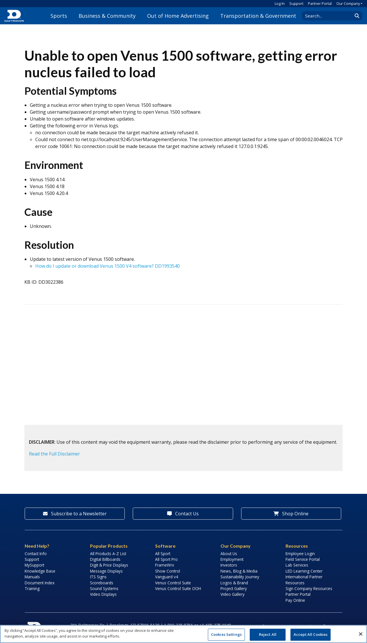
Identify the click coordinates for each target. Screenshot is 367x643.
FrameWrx (164, 565)
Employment (231, 559)
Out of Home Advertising (178, 15)
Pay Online (295, 600)
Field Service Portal (303, 559)
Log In (280, 3)
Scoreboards (101, 582)
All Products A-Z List (108, 553)
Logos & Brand (234, 582)
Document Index (39, 582)
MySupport (34, 565)
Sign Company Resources (309, 588)
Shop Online (291, 513)
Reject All (267, 634)
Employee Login (300, 553)
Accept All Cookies (310, 634)
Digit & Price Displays (109, 565)
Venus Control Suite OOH (178, 588)
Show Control (167, 571)
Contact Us (183, 513)
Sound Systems (104, 588)
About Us (228, 553)
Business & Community (107, 15)
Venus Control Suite (173, 582)
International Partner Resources (304, 579)
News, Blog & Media (238, 571)
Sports (58, 15)
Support (296, 3)
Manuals (32, 576)
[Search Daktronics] (330, 16)
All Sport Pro (166, 559)
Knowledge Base (40, 571)
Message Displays (106, 571)
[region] (183, 634)
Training (32, 588)
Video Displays (103, 594)
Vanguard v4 (166, 576)
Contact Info (36, 553)
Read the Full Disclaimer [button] (54, 454)
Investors (228, 565)
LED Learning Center (304, 571)
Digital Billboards (105, 559)
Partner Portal (320, 3)
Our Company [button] (348, 3)
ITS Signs (98, 576)
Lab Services (297, 565)
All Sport (162, 553)
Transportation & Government (258, 15)
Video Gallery (232, 594)
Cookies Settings (226, 634)
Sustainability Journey (239, 576)
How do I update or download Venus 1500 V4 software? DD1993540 (107, 266)
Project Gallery (233, 588)
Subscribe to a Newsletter (75, 513)
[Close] (360, 634)
